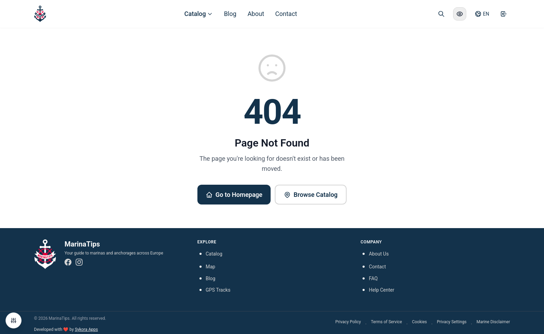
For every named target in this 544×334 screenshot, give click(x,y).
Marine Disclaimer (493, 321)
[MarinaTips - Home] (40, 14)
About (255, 13)
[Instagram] (79, 262)
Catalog (198, 13)
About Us (379, 254)
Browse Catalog (311, 194)
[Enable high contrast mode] (459, 13)
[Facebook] (68, 262)
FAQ (373, 278)
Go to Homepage (234, 194)
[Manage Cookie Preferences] (14, 320)
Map (210, 266)
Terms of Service (386, 321)
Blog (230, 13)
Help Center (381, 290)
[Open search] (441, 14)
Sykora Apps (86, 329)
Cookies (419, 321)
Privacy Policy (348, 321)
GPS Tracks (218, 290)
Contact (286, 13)
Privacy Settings (452, 321)
